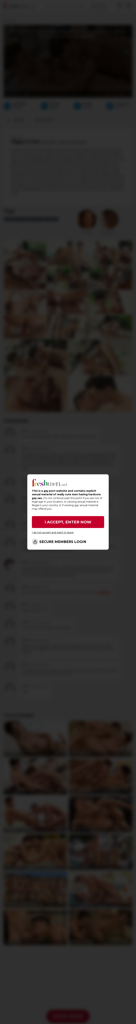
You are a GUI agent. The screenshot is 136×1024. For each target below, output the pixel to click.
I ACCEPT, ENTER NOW (68, 522)
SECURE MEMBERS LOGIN (62, 542)
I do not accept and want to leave (53, 532)
